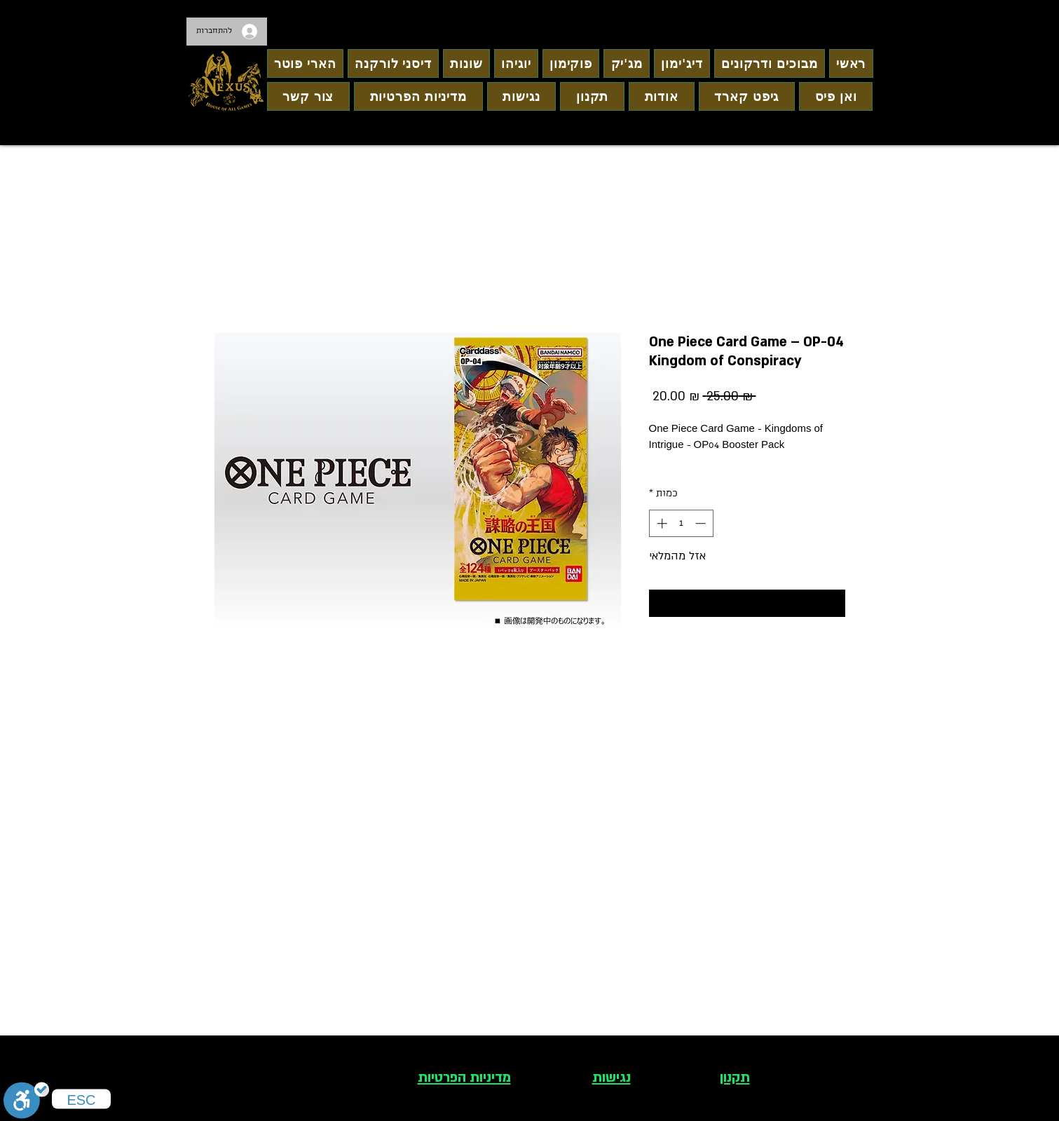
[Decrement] (701, 523)
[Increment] (660, 523)
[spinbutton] (680, 523)
